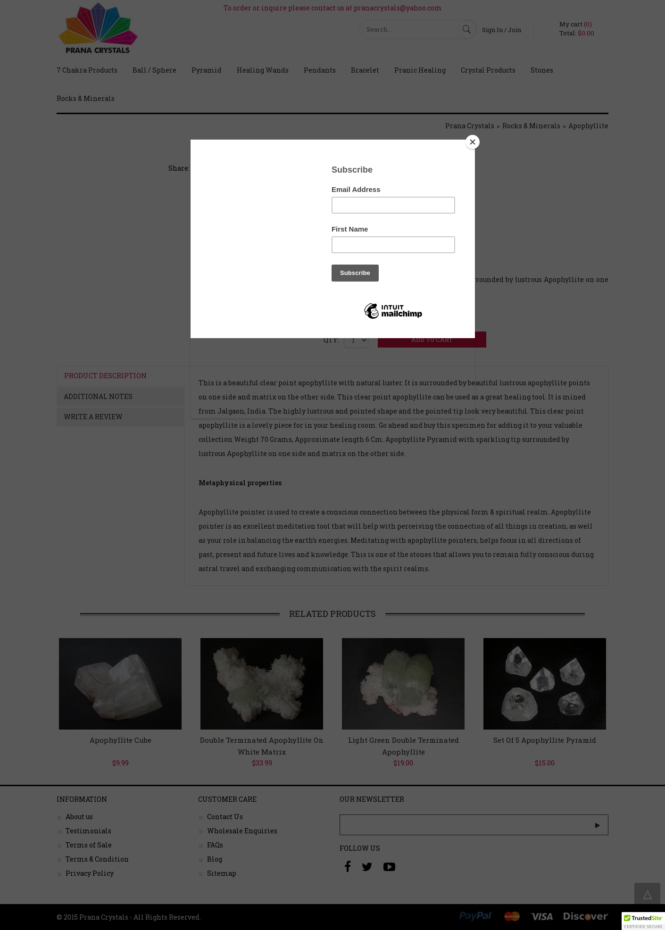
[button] (643, 921)
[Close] (473, 142)
